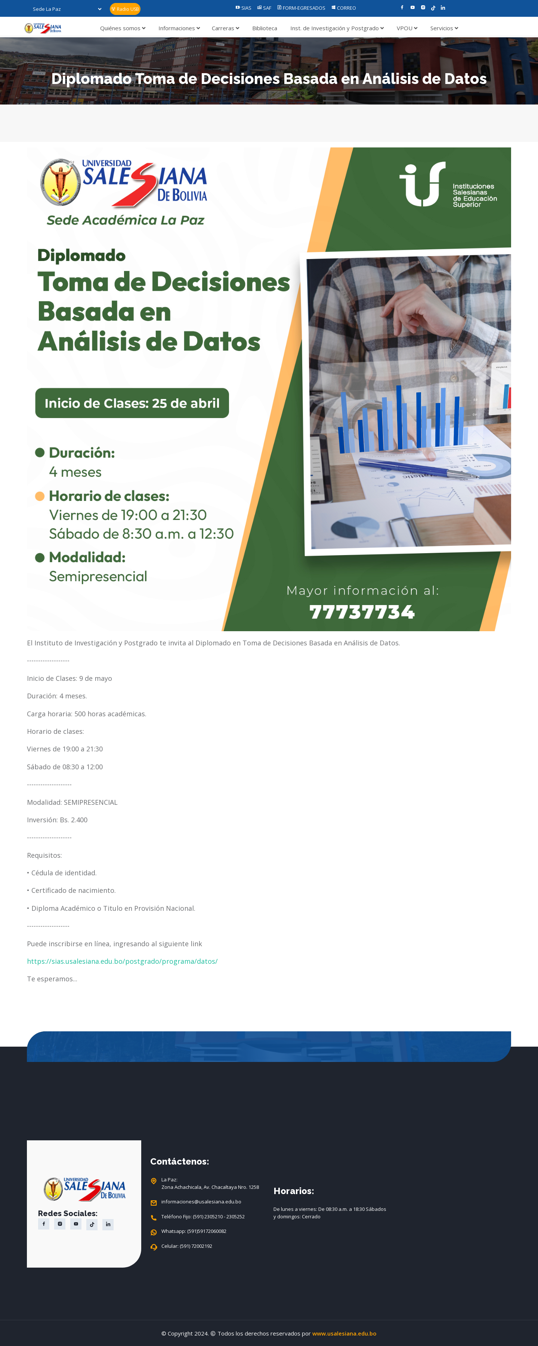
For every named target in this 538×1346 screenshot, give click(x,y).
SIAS (243, 7)
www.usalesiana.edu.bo (344, 1333)
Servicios (444, 28)
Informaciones (179, 28)
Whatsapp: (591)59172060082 (193, 1231)
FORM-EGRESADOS (301, 7)
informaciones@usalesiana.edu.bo (201, 1202)
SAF (264, 7)
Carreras (225, 28)
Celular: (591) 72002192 (186, 1246)
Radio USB (125, 9)
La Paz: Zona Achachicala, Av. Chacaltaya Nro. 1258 (210, 1183)
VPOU (407, 28)
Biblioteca (264, 28)
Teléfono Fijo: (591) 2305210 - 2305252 (203, 1217)
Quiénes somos (122, 28)
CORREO (343, 7)
